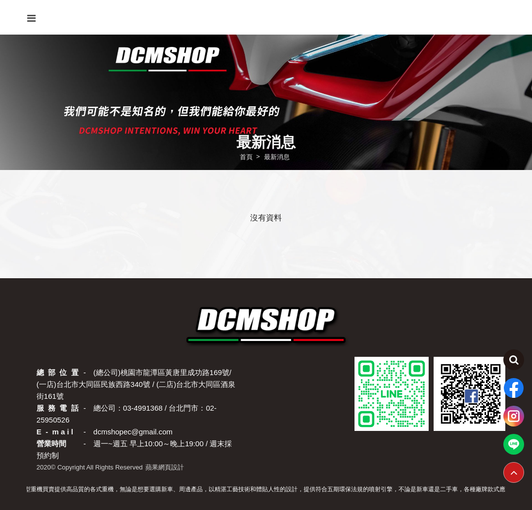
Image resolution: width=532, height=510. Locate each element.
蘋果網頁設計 (164, 467)
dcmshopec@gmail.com (133, 431)
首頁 (246, 156)
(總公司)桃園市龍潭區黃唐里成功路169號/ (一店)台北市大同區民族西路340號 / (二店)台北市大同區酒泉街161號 (136, 384)
